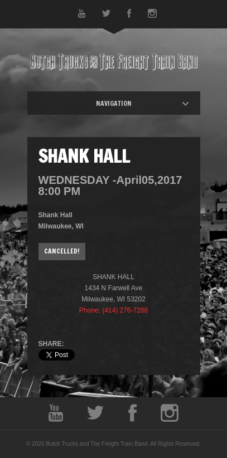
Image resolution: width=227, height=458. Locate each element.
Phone (89, 310)
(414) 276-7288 (125, 310)
